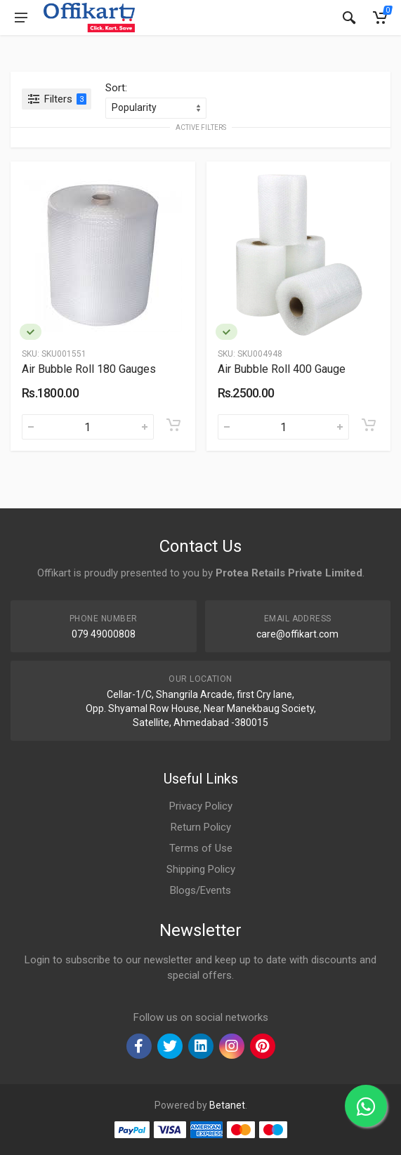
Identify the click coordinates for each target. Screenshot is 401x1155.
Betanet (227, 1105)
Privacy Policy (200, 806)
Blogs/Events (200, 890)
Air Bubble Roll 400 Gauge (282, 369)
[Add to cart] (173, 424)
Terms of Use (200, 848)
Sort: (116, 87)
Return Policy (201, 827)
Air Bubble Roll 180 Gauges (89, 369)
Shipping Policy (200, 869)
